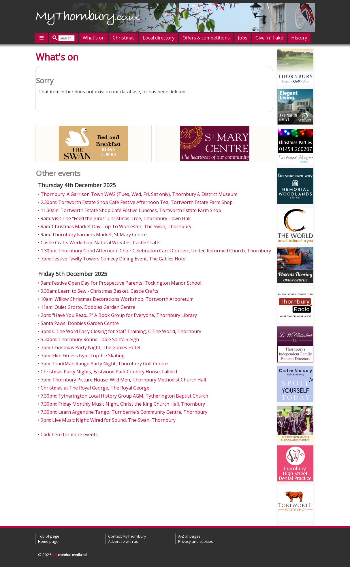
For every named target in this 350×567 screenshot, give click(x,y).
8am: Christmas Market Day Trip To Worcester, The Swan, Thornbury (116, 226)
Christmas (124, 38)
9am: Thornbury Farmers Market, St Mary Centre (94, 234)
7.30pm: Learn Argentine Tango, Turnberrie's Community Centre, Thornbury (124, 412)
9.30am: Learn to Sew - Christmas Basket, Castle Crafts (99, 291)
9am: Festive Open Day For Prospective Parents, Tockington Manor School (121, 283)
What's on (94, 38)
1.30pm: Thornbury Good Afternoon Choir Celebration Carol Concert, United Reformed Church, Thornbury (156, 250)
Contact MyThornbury (127, 536)
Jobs (242, 38)
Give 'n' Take (269, 38)
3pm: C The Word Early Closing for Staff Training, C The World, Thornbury (121, 331)
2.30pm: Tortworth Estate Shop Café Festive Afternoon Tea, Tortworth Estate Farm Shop (137, 202)
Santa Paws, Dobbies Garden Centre (80, 323)
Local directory (158, 38)
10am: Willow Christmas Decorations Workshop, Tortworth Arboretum (117, 299)
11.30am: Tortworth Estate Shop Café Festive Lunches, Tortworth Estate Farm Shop (131, 210)
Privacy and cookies (195, 541)
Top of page (48, 536)
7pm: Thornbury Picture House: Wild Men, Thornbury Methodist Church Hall (123, 380)
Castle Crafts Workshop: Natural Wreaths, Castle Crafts (101, 242)
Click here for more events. (70, 434)
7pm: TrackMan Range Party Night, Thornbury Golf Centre (104, 363)
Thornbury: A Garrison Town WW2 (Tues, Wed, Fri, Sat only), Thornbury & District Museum (139, 194)
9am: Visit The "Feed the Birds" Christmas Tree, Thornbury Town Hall (115, 218)
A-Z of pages (189, 536)
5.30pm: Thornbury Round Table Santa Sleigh (90, 339)
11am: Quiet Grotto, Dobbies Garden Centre (88, 307)
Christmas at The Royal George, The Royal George (95, 388)
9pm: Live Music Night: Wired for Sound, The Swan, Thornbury (108, 420)
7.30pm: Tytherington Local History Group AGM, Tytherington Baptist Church (124, 396)
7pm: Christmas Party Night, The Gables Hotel (90, 347)
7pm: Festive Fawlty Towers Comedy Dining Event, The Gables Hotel (114, 259)
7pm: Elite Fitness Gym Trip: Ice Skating (83, 355)
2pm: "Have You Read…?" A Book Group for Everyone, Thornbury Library (119, 315)
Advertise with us (123, 541)
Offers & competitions (206, 38)
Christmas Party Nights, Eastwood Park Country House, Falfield (109, 371)
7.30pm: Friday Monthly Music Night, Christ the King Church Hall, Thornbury (123, 404)
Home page (48, 541)
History (299, 38)
